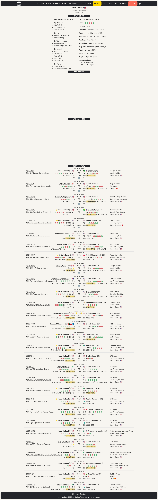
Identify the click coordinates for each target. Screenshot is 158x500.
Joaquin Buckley (92, 420)
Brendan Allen (63, 442)
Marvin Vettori (63, 367)
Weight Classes (76, 4)
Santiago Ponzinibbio (94, 302)
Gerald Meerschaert (93, 463)
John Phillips (93, 474)
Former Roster (59, 4)
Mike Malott (64, 184)
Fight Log (113, 4)
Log (104, 4)
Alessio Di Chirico (93, 452)
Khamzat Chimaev (57, 324)
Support (132, 4)
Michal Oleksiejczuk (93, 255)
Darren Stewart (94, 410)
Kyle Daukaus (91, 356)
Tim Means (90, 335)
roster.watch (95, 497)
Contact (83, 494)
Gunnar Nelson (91, 220)
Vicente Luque (93, 210)
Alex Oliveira (90, 345)
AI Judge (123, 4)
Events (88, 4)
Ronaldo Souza (91, 388)
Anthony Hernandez (95, 431)
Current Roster (44, 4)
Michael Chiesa (92, 292)
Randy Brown (93, 171)
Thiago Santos (63, 485)
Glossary (75, 494)
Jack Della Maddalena (60, 279)
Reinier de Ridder (62, 233)
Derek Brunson (63, 377)
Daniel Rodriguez (62, 197)
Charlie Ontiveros (92, 399)
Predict (97, 4)
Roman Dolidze (63, 244)
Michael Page (61, 266)
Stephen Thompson (61, 313)
